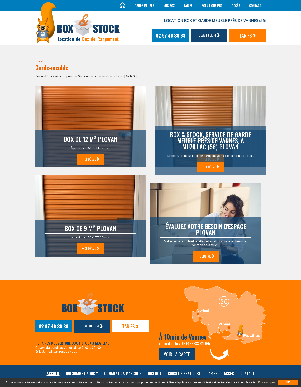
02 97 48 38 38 (170, 35)
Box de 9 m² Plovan (90, 228)
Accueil (39, 61)
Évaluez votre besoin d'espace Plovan (205, 229)
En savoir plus (266, 382)
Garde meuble (144, 5)
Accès (236, 5)
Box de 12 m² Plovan (90, 138)
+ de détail (90, 159)
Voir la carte (177, 354)
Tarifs (188, 5)
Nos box (169, 5)
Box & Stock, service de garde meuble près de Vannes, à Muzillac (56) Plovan (210, 140)
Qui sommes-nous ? (82, 373)
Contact (255, 5)
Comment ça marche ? (122, 373)
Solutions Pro (212, 5)
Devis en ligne (209, 35)
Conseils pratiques (184, 373)
